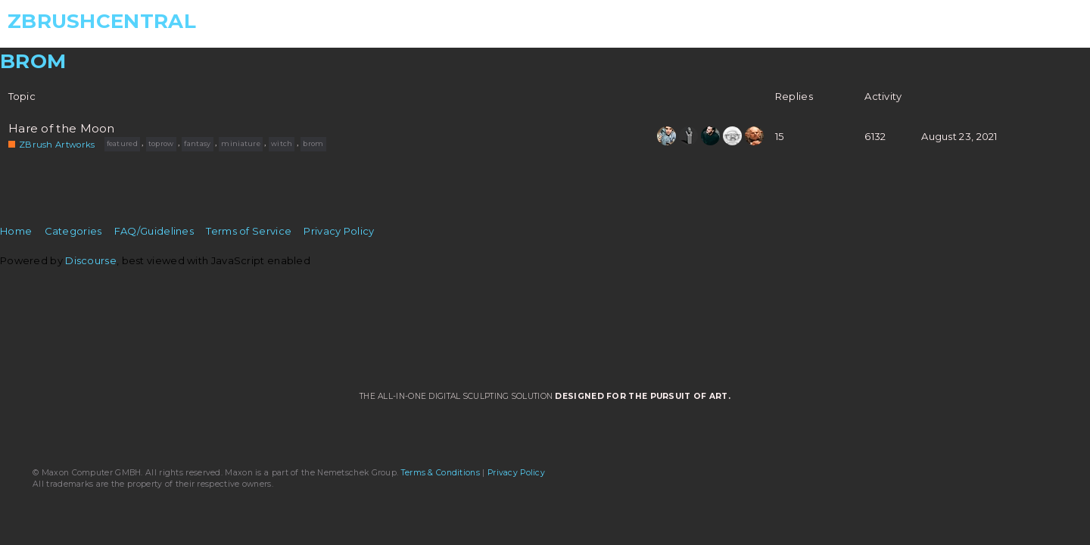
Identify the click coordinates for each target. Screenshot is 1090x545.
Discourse (91, 260)
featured (122, 143)
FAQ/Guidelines (154, 231)
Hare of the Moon (61, 128)
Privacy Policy (339, 231)
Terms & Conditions (440, 473)
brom (313, 143)
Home (16, 231)
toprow (161, 143)
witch (282, 143)
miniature (240, 143)
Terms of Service (248, 231)
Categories (73, 231)
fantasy (197, 143)
